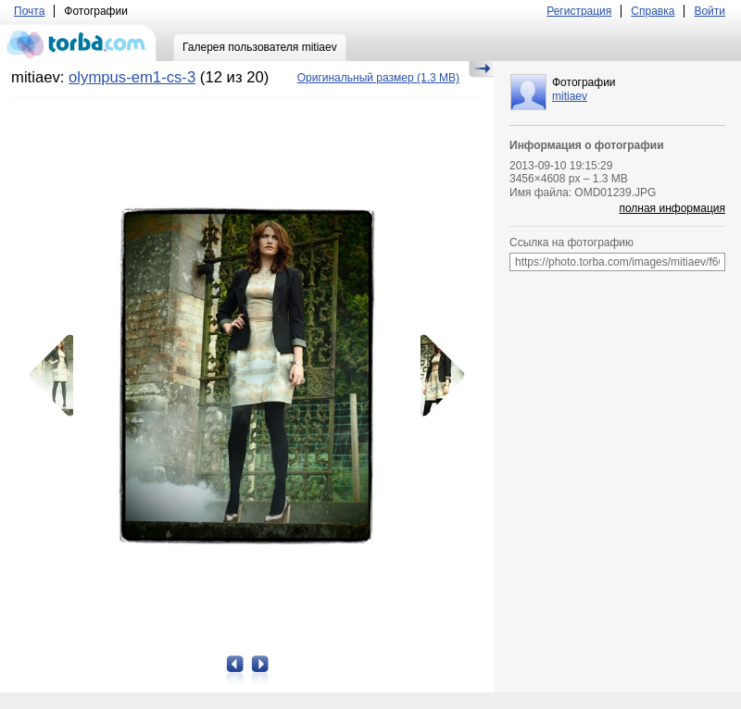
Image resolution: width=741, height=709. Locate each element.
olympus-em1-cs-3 (132, 77)
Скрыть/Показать (481, 69)
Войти (709, 11)
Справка (652, 11)
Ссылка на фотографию (571, 242)
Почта (29, 11)
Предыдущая (57, 376)
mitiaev (569, 96)
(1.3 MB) (378, 77)
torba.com (78, 42)
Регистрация (578, 11)
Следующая (436, 376)
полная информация (672, 208)
